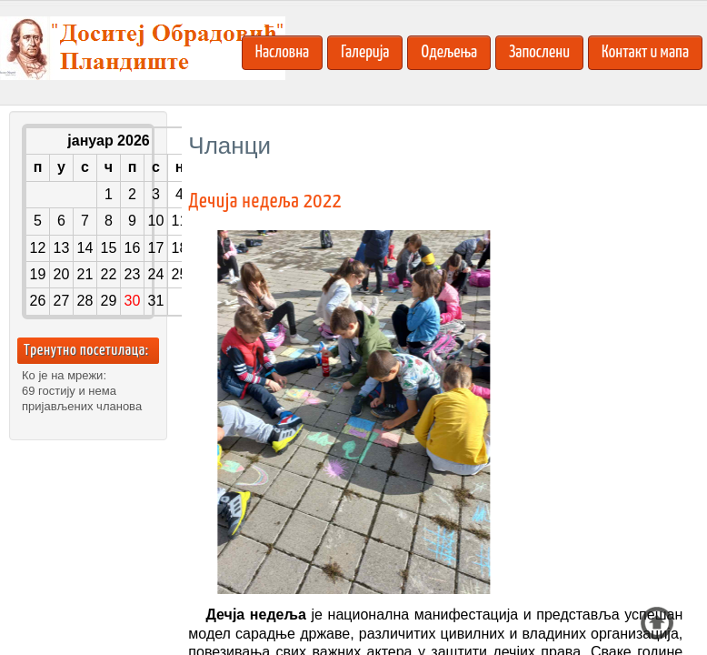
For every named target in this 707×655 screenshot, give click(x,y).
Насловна (282, 52)
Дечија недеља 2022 (265, 201)
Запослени (539, 52)
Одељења (449, 52)
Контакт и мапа (645, 52)
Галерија (365, 52)
